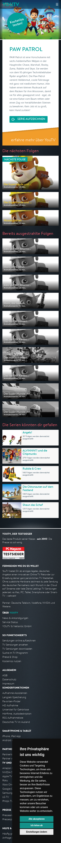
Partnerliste (8, 754)
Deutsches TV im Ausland (16, 722)
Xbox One (7, 784)
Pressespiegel (9, 819)
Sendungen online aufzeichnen (19, 640)
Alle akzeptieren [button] (37, 819)
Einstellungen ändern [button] (36, 832)
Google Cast (9, 788)
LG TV (5, 797)
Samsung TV (9, 792)
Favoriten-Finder (11, 701)
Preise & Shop (10, 657)
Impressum (8, 683)
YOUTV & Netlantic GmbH (16, 626)
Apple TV (7, 776)
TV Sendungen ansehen (15, 644)
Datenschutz (9, 679)
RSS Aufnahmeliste (12, 717)
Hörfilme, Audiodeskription (16, 713)
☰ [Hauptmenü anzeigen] (57, 4)
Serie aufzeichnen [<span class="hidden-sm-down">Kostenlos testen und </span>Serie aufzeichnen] (31, 119)
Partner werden (10, 758)
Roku (5, 780)
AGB (4, 675)
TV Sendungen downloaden (17, 648)
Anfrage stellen (10, 837)
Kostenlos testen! (16, 23)
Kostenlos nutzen (11, 661)
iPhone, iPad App (11, 736)
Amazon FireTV (10, 768)
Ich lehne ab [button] (37, 825)
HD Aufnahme (10, 705)
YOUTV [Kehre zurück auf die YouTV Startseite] (11, 4)
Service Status (10, 622)
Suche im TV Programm (15, 652)
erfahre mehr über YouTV (33, 139)
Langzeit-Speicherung (14, 697)
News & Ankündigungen (15, 618)
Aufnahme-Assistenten (14, 693)
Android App (9, 740)
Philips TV (7, 801)
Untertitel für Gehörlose (15, 709)
